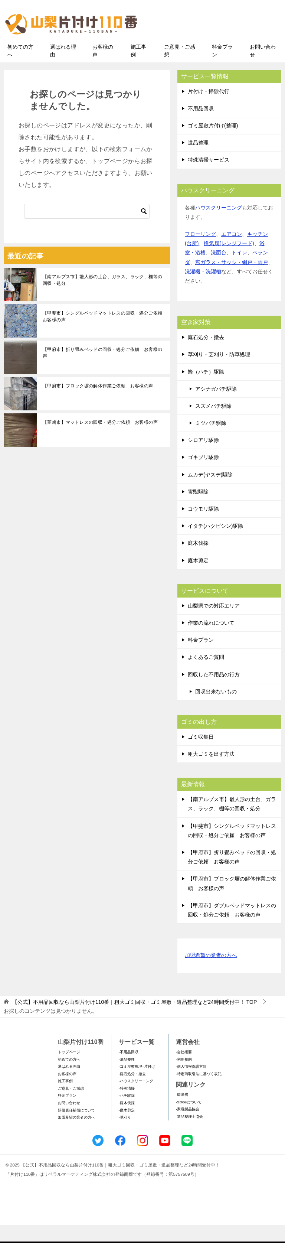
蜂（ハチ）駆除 (206, 389)
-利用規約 (184, 1077)
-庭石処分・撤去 (132, 1091)
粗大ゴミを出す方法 (211, 771)
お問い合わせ (263, 68)
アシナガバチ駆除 (216, 406)
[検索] (87, 228)
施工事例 (138, 68)
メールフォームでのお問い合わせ (218, 43)
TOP (134, 1020)
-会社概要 (184, 1069)
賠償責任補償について (76, 1128)
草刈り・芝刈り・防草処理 (219, 372)
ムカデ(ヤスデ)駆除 (210, 492)
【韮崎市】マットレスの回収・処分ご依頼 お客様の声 (100, 439)
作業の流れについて (211, 640)
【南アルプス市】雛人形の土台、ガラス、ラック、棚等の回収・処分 (102, 297)
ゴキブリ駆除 (203, 475)
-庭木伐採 (127, 1120)
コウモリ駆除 (203, 526)
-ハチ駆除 (127, 1113)
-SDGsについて (189, 1119)
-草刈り (125, 1135)
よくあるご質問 (206, 675)
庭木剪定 (198, 578)
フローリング (200, 251)
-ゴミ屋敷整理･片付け (137, 1084)
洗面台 (218, 270)
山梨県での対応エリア (214, 623)
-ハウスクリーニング (136, 1099)
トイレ (239, 270)
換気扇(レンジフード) (229, 261)
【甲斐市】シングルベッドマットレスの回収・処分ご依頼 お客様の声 (105, 334)
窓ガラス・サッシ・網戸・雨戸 (231, 280)
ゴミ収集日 (201, 754)
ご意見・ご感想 (179, 68)
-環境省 (182, 1112)
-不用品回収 (128, 1069)
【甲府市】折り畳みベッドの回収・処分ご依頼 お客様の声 (102, 370)
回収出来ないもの (216, 709)
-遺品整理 (127, 1077)
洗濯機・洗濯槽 (203, 289)
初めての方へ (20, 68)
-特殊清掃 (127, 1106)
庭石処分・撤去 (206, 355)
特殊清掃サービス (208, 177)
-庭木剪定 (127, 1128)
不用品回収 (201, 126)
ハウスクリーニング (218, 225)
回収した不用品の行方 (214, 692)
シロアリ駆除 (203, 458)
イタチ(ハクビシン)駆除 (215, 544)
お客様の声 (102, 68)
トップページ (69, 1069)
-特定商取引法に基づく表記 (199, 1091)
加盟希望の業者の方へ (211, 973)
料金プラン (222, 68)
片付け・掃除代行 (208, 109)
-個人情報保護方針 (191, 1084)
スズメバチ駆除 (213, 423)
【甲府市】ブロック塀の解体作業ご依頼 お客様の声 (98, 403)
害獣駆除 (198, 509)
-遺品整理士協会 (189, 1134)
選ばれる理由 (63, 68)
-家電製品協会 (187, 1127)
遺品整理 (198, 160)
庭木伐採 (198, 561)
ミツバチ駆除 (210, 440)
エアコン (231, 251)
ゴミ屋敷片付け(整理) (213, 143)
